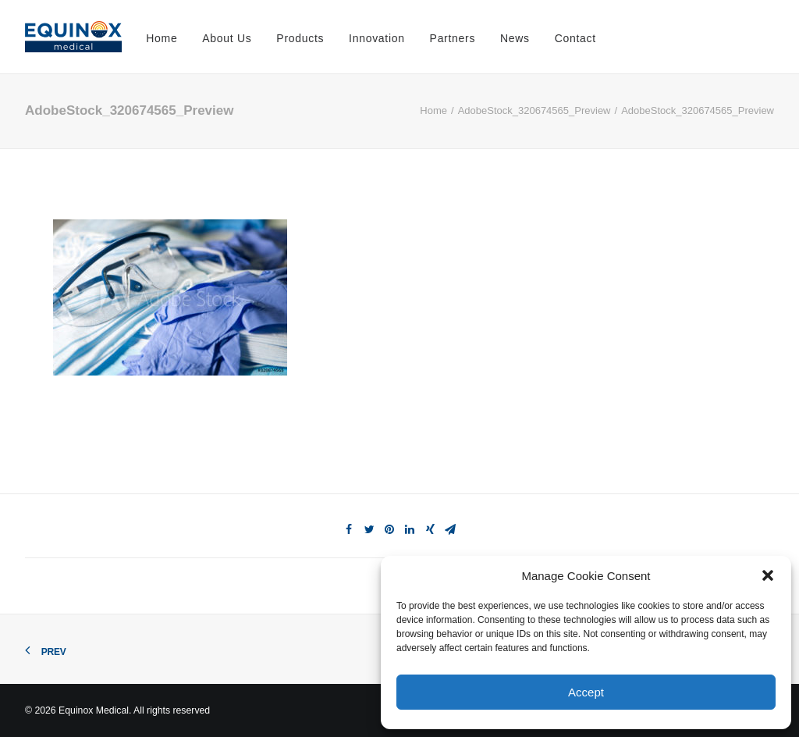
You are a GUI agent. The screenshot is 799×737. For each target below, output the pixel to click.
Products (300, 38)
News (515, 38)
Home (161, 38)
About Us (226, 38)
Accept (586, 692)
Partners (453, 38)
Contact (575, 38)
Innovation (377, 38)
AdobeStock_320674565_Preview (534, 110)
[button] (768, 575)
